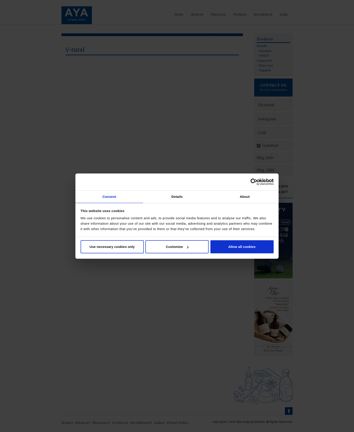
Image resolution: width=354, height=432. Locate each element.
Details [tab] (177, 196)
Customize (177, 247)
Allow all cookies (242, 247)
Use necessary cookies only (112, 247)
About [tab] (245, 196)
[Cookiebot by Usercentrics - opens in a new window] (254, 181)
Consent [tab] (109, 196)
